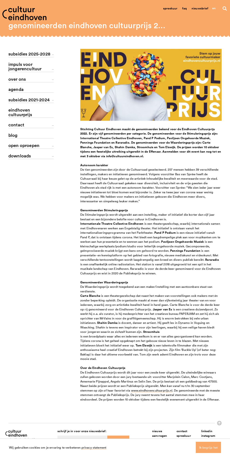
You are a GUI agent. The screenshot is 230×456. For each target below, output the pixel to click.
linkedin (206, 431)
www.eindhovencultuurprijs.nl (151, 390)
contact (182, 431)
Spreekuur (170, 8)
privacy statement (93, 447)
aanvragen (159, 436)
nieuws (157, 431)
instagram (208, 436)
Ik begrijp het (208, 447)
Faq (184, 8)
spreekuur (184, 436)
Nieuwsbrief (200, 8)
